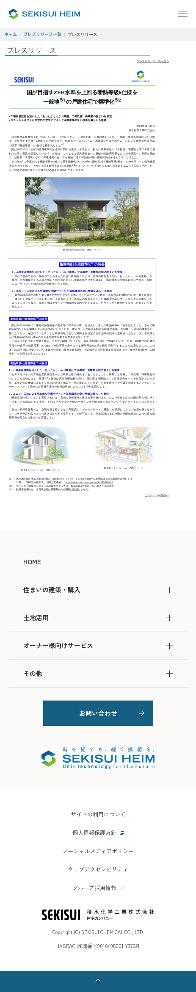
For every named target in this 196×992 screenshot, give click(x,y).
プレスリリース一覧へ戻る (153, 61)
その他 (98, 673)
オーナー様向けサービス (98, 645)
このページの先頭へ (157, 495)
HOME (32, 561)
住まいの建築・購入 (98, 589)
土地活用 (98, 617)
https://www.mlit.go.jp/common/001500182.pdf (89, 482)
